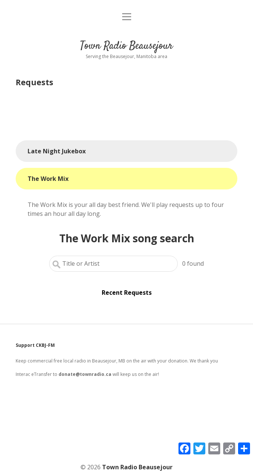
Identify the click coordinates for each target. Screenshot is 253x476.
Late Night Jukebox (57, 151)
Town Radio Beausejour (126, 46)
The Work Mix (48, 179)
